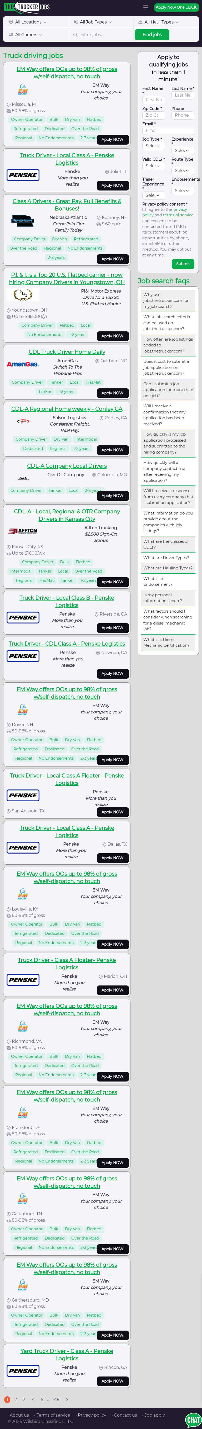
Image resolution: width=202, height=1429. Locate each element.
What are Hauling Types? (168, 567)
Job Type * (152, 139)
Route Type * (182, 161)
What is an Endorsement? (158, 581)
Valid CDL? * (153, 159)
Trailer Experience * (153, 184)
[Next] (67, 1399)
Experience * (182, 141)
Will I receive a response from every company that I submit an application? (168, 496)
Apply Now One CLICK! (177, 7)
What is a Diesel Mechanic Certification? (166, 642)
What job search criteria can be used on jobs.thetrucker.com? (166, 322)
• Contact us (124, 1415)
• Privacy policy (90, 1415)
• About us (18, 1415)
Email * (149, 124)
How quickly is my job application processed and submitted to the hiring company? (164, 443)
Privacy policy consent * (165, 204)
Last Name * (182, 88)
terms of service (178, 215)
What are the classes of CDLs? (166, 544)
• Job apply (153, 1415)
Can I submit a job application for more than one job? (168, 389)
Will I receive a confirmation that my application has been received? (164, 414)
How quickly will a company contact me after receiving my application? (164, 471)
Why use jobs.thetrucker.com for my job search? (166, 300)
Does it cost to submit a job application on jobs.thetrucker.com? (166, 367)
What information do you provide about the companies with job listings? (168, 522)
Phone (177, 108)
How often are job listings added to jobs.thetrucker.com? (168, 345)
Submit (183, 263)
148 (55, 1399)
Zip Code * (152, 108)
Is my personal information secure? (163, 597)
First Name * (152, 91)
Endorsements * (185, 182)
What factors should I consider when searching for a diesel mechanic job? (167, 620)
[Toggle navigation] (145, 7)
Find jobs (152, 34)
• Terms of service (52, 1415)
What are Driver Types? (166, 557)
